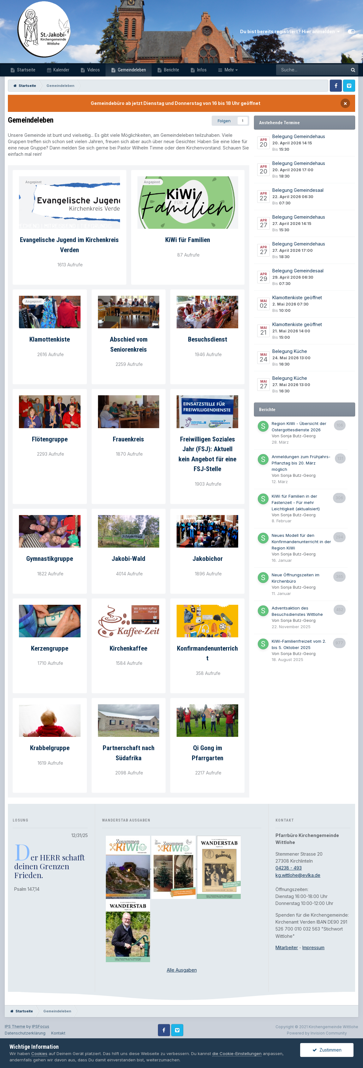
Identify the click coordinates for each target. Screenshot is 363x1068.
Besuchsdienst (207, 339)
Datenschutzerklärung (25, 1033)
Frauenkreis (128, 439)
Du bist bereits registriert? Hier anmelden (290, 31)
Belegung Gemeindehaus (298, 136)
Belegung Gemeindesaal (298, 190)
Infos (201, 70)
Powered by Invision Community (317, 1033)
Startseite (25, 70)
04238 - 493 (288, 868)
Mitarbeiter (286, 947)
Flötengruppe (50, 439)
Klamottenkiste (49, 339)
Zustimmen (327, 1050)
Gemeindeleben (131, 70)
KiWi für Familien (187, 240)
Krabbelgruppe (50, 748)
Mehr (229, 70)
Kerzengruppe (49, 648)
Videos (93, 70)
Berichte (171, 70)
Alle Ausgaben (182, 970)
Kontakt (58, 1033)
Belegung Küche (289, 351)
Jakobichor (207, 558)
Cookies (39, 1053)
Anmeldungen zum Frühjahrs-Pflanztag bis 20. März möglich (301, 463)
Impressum (313, 947)
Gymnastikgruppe (49, 558)
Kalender (60, 70)
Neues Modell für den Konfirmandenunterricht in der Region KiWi (301, 541)
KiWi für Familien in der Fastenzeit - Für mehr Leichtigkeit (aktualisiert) (296, 502)
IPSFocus (40, 1026)
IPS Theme (15, 1026)
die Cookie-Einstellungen (237, 1053)
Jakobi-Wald (128, 558)
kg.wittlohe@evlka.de (297, 875)
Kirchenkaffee (128, 648)
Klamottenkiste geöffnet (297, 297)
